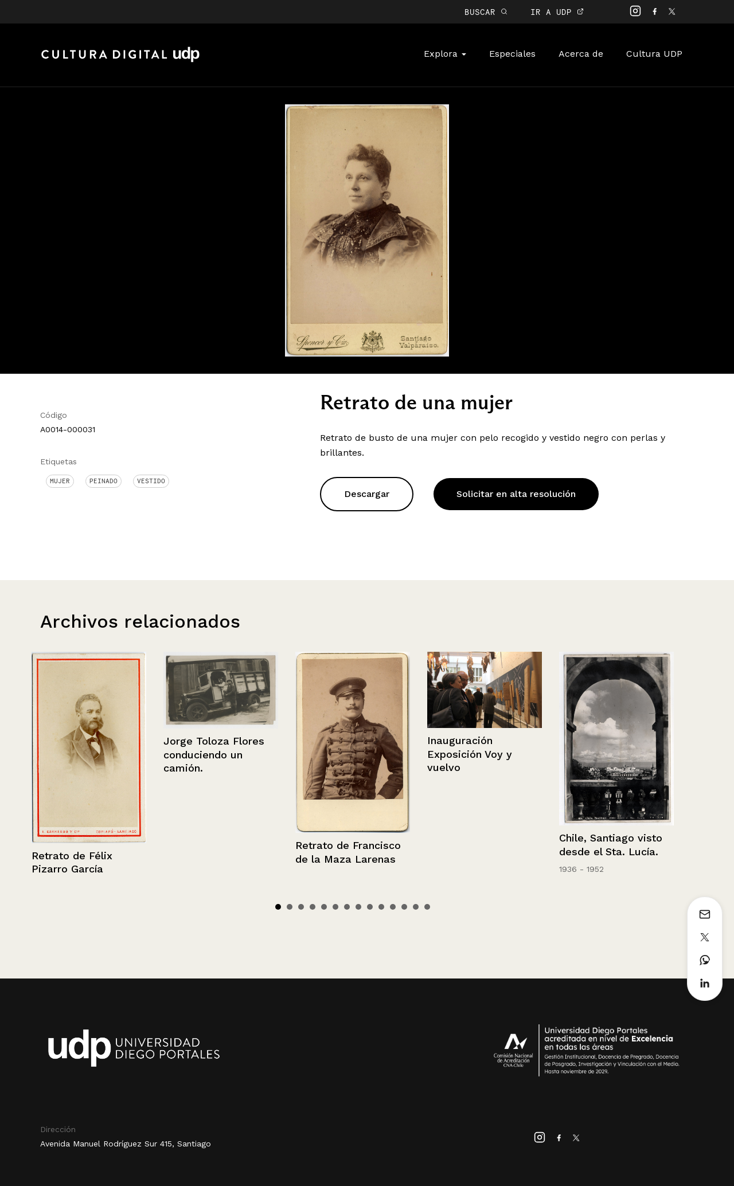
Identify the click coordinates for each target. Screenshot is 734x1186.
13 (416, 907)
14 (427, 907)
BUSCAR (485, 12)
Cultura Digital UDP (120, 60)
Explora (445, 53)
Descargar (366, 493)
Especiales (512, 53)
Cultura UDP (654, 53)
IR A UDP (557, 12)
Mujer (60, 481)
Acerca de (581, 53)
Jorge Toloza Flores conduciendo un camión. (213, 754)
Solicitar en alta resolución (516, 493)
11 (393, 907)
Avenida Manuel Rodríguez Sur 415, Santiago (125, 1143)
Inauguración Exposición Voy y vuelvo (469, 753)
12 (404, 907)
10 (381, 907)
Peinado (103, 481)
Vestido (151, 481)
